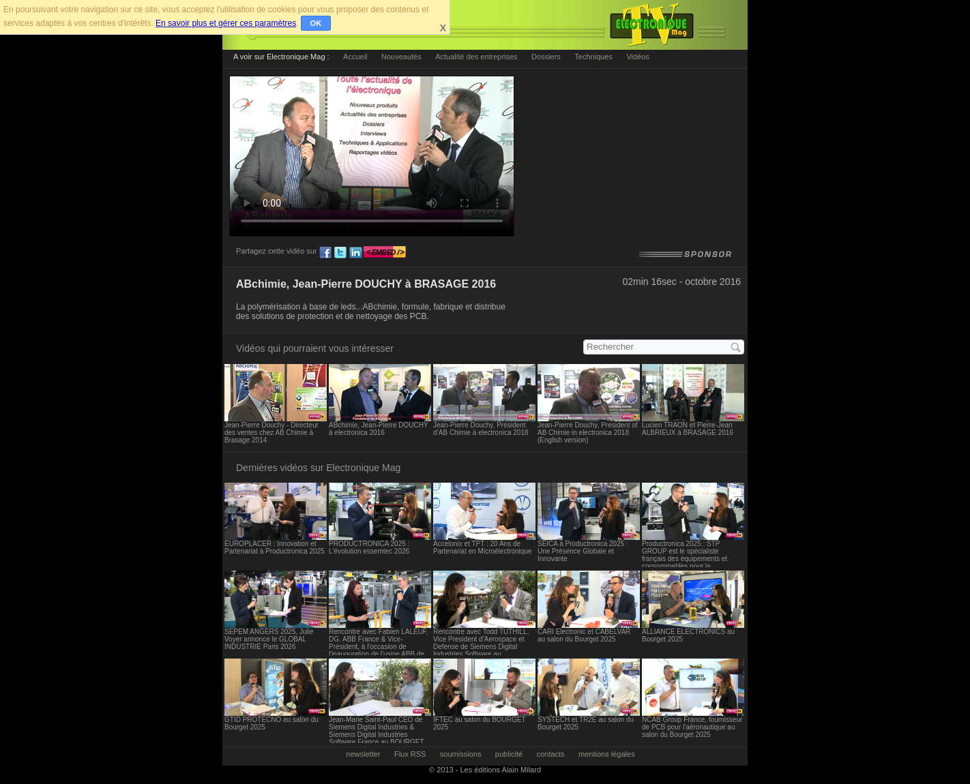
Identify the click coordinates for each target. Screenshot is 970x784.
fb (325, 253)
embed (385, 253)
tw (340, 253)
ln (355, 253)
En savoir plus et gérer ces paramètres (226, 23)
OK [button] (316, 23)
